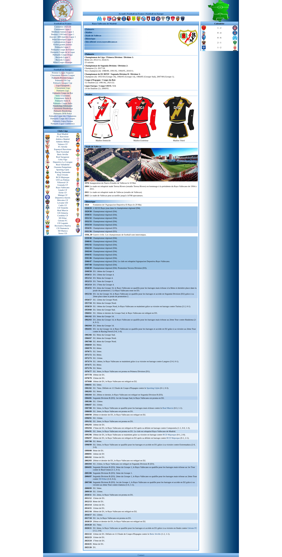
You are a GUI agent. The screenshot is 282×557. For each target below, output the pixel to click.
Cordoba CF (62, 215)
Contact (141, 555)
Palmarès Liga (62, 90)
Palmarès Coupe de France (62, 49)
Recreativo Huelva (63, 225)
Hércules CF (62, 200)
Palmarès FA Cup (62, 80)
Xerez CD (62, 233)
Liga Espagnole (63, 85)
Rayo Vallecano (62, 187)
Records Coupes (63, 60)
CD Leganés (62, 223)
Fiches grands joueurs (62, 44)
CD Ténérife (62, 208)
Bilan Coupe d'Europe (62, 62)
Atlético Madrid (63, 139)
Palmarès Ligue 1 (62, 47)
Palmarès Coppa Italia (62, 103)
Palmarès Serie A (62, 100)
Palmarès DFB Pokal (63, 113)
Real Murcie (62, 210)
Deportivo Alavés (62, 197)
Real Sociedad (62, 152)
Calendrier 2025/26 (62, 26)
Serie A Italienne (62, 95)
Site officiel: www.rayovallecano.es (101, 42)
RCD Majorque (62, 177)
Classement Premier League (63, 75)
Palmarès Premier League (63, 78)
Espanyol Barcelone (62, 149)
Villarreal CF (62, 182)
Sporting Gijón (62, 169)
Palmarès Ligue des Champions (62, 116)
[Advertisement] (141, 6)
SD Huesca (62, 231)
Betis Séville (62, 154)
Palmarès (89, 29)
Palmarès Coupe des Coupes (63, 118)
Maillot (88, 32)
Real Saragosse (62, 157)
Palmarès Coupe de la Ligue (63, 52)
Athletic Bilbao (62, 141)
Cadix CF (63, 205)
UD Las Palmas (62, 180)
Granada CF (62, 185)
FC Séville (62, 147)
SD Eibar (63, 218)
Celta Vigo (62, 159)
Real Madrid (62, 134)
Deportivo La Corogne (62, 162)
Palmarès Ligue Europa (62, 121)
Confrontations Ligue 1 (63, 42)
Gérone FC (63, 220)
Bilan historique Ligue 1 (62, 39)
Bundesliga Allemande (62, 106)
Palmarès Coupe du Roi (62, 93)
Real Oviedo (62, 175)
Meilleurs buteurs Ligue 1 (63, 32)
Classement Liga (62, 88)
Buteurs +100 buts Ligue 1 (62, 34)
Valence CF (63, 144)
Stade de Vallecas (93, 35)
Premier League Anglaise (62, 72)
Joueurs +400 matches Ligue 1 (63, 37)
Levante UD (62, 203)
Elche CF (63, 192)
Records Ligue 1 (63, 57)
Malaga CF (62, 195)
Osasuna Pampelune (62, 167)
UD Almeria (62, 213)
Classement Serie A (62, 98)
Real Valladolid (62, 164)
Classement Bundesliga (63, 108)
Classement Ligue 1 (62, 29)
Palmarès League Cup (62, 83)
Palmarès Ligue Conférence (63, 123)
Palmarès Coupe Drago (63, 54)
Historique (90, 38)
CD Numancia (62, 228)
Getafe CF (62, 190)
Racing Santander (62, 172)
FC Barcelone (63, 136)
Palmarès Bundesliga (63, 111)
